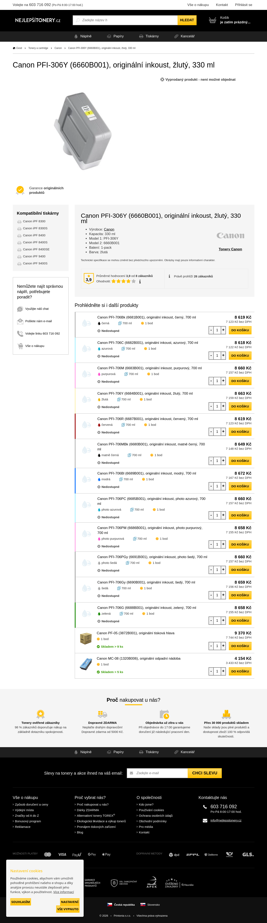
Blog (80, 832)
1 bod (149, 323)
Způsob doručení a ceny (31, 804)
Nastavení (69, 902)
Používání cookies (151, 810)
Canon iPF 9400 (34, 256)
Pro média (146, 826)
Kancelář (184, 36)
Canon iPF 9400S (35, 263)
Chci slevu (204, 773)
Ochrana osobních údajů (156, 815)
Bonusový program (28, 821)
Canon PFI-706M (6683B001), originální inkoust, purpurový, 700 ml (149, 368)
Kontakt (222, 5)
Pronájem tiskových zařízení (96, 826)
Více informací (63, 892)
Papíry (114, 36)
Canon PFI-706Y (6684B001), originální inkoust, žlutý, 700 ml (145, 393)
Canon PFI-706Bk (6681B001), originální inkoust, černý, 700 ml (146, 317)
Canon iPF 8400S (35, 242)
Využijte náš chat (33, 308)
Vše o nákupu (198, 5)
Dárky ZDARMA (88, 810)
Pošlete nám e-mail (34, 321)
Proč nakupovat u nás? (93, 804)
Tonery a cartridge (38, 48)
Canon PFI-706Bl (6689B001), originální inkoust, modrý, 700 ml (146, 473)
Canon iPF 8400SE (36, 249)
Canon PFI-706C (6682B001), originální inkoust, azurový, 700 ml (147, 343)
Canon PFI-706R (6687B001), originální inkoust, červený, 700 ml (147, 419)
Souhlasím (20, 902)
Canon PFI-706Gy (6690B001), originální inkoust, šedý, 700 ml (146, 582)
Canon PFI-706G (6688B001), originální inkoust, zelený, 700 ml (146, 608)
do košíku (240, 330)
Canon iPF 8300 (34, 221)
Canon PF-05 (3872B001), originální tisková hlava (135, 633)
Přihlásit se (243, 5)
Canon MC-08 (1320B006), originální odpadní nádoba (138, 658)
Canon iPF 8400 (34, 235)
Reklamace (23, 826)
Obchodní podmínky (153, 821)
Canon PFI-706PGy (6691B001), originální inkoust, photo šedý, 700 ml (152, 557)
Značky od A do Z (27, 815)
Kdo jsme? (146, 804)
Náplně (81, 36)
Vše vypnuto (67, 909)
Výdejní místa (24, 810)
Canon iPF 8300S (35, 228)
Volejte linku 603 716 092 (38, 333)
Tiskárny (148, 36)
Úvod (19, 48)
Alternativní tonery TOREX (97, 815)
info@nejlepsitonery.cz (226, 820)
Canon (58, 48)
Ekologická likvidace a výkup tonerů (101, 821)
